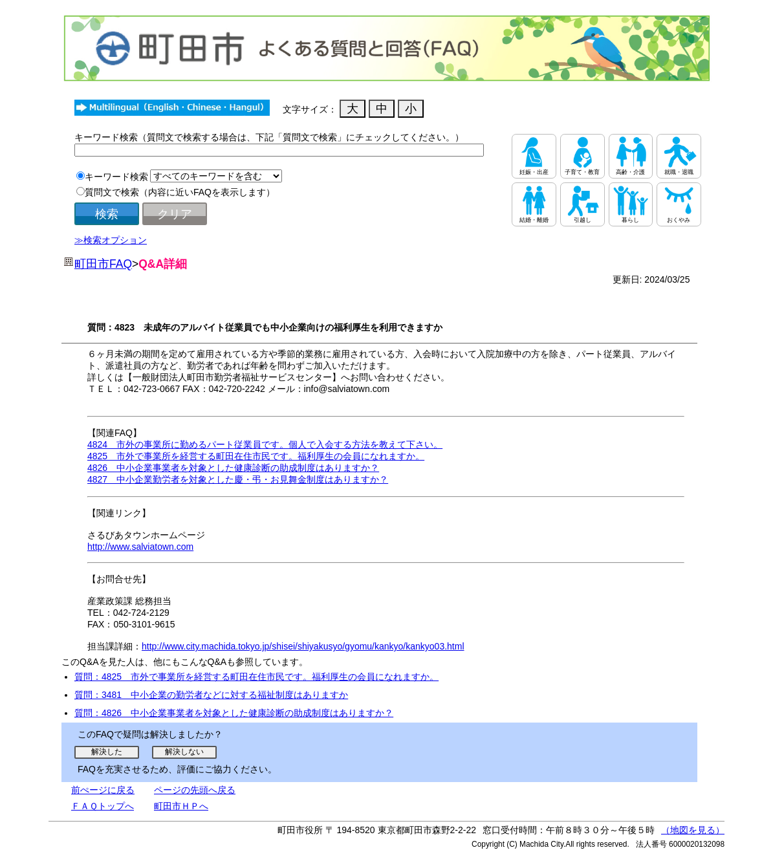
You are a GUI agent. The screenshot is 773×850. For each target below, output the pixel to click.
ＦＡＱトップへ (102, 806)
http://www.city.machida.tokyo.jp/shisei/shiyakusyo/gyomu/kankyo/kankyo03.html (303, 646)
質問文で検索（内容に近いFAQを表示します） (180, 192)
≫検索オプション (110, 240)
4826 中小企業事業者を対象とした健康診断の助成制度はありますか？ (233, 468)
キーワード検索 (116, 176)
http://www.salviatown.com (140, 546)
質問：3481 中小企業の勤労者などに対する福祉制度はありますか (211, 695)
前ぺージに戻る (103, 790)
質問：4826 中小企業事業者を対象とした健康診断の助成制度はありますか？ (233, 713)
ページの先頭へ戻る (194, 790)
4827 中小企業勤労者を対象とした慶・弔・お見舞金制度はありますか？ (237, 479)
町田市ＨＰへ (181, 806)
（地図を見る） (692, 830)
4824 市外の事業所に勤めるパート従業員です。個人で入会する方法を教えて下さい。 (264, 444)
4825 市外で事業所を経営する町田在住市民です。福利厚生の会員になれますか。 (255, 456)
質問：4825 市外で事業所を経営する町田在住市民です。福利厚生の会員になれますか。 (256, 676)
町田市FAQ (103, 263)
